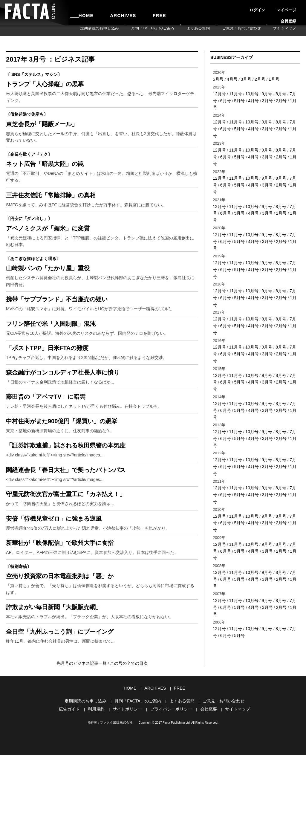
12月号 (219, 93)
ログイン (252, 7)
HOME (81, 12)
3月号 (244, 79)
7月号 (290, 93)
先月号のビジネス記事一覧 (84, 735)
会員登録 (293, 7)
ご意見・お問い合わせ (256, 30)
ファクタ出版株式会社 (116, 792)
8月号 (277, 93)
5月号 (218, 79)
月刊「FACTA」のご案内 (188, 30)
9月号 (264, 93)
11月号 (234, 93)
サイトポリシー (129, 779)
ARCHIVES (109, 12)
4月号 (231, 79)
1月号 (270, 79)
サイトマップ (289, 30)
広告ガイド (74, 779)
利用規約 (99, 779)
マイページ (272, 7)
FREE (136, 12)
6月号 (218, 99)
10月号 (249, 93)
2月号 (257, 79)
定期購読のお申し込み (145, 30)
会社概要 (205, 779)
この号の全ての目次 (126, 735)
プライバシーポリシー (170, 779)
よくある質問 (223, 30)
